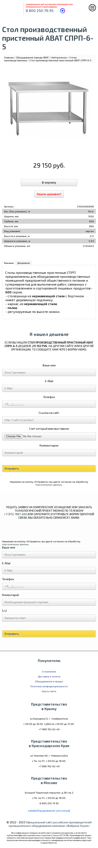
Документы (23, 263)
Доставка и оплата (49, 676)
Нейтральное (59, 57)
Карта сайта (49, 691)
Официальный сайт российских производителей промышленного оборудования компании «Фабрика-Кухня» (50, 823)
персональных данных (48, 484)
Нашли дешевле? (49, 194)
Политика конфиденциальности (49, 686)
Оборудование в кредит (49, 681)
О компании (49, 671)
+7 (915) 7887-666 (15, 514)
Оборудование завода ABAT (32, 57)
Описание (9, 263)
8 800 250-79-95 (40, 10)
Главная (9, 57)
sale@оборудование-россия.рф (49, 810)
